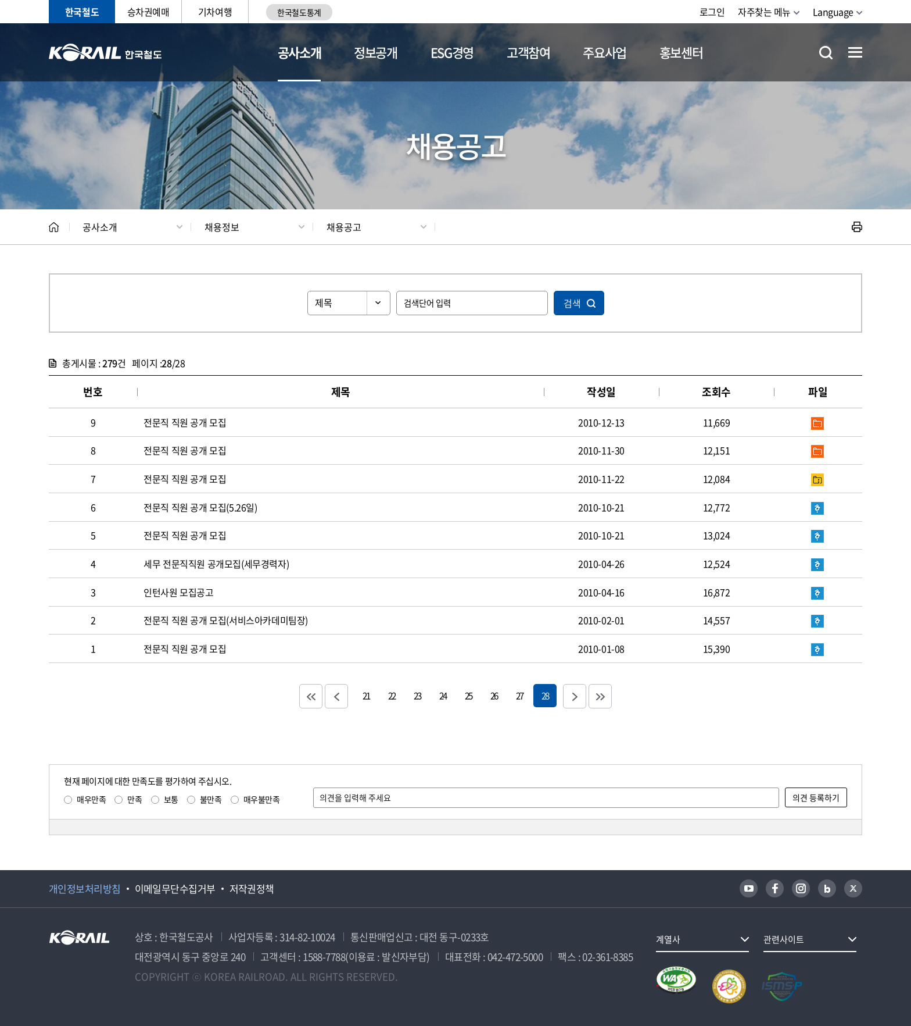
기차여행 (215, 12)
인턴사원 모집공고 (178, 592)
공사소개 (299, 52)
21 (366, 695)
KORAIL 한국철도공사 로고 (105, 52)
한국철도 (82, 12)
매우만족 (91, 799)
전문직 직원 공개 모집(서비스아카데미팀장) (226, 620)
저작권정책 (251, 889)
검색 (572, 303)
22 (391, 695)
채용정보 (222, 227)
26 (493, 695)
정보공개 (375, 52)
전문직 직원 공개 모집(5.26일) (200, 507)
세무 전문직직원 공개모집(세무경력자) (216, 564)
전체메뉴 (855, 52)
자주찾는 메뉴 (764, 12)
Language (833, 12)
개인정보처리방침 (85, 889)
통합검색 (826, 52)
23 (417, 695)
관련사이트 (783, 939)
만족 (134, 799)
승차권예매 (148, 12)
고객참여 (528, 52)
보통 (171, 799)
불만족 (211, 799)
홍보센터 (681, 52)
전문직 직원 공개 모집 (185, 422)
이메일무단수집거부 (175, 889)
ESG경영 (452, 52)
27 (519, 695)
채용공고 (344, 227)
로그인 (712, 12)
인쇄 (857, 226)
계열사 (668, 939)
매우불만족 (261, 799)
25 (468, 695)
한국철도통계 (299, 12)
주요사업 (604, 52)
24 (442, 695)
